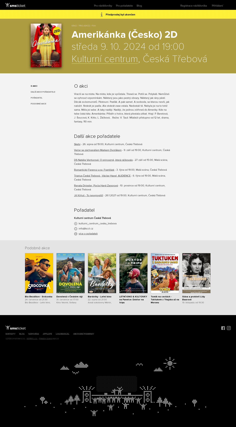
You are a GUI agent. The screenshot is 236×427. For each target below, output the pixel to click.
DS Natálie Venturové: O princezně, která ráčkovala (103, 160)
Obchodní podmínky (83, 334)
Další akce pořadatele (43, 92)
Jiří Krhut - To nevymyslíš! (88, 195)
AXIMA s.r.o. (32, 338)
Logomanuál (62, 334)
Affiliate (47, 334)
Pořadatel (36, 98)
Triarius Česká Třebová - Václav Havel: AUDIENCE (102, 175)
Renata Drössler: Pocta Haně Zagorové (96, 185)
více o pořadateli (88, 233)
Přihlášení (217, 5)
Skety (77, 144)
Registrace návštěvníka (193, 5)
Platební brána (45, 338)
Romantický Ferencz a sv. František (94, 169)
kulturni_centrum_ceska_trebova (98, 223)
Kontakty (10, 334)
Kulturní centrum (105, 59)
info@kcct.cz (86, 228)
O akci (34, 86)
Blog (139, 5)
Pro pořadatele (124, 5)
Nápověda (34, 334)
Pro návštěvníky (103, 5)
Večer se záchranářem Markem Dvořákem (98, 150)
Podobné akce (38, 104)
